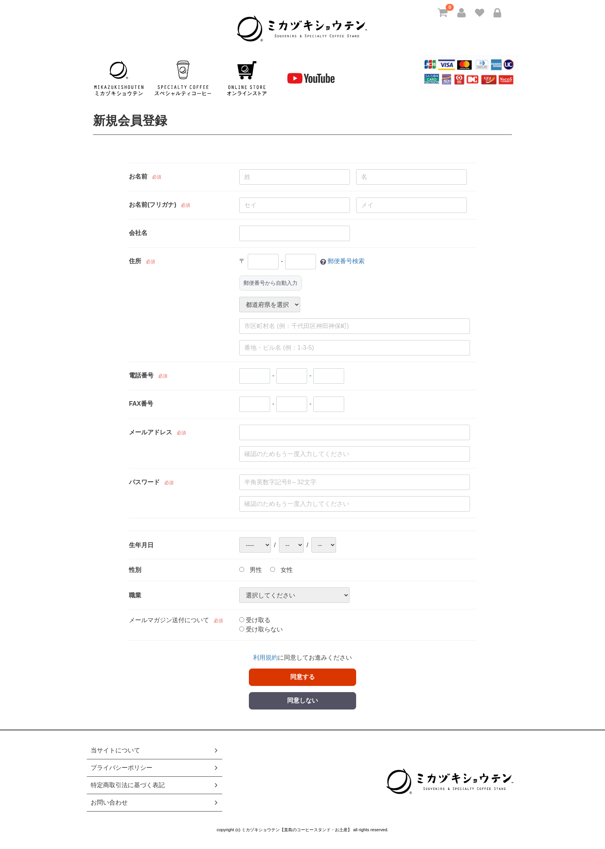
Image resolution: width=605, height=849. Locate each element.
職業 (135, 595)
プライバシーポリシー (155, 767)
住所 (135, 261)
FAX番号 (141, 404)
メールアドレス (150, 432)
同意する (302, 677)
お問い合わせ (155, 802)
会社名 (138, 233)
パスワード (144, 482)
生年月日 (141, 545)
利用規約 (265, 657)
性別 (135, 570)
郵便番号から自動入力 (270, 283)
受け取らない (261, 629)
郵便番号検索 (346, 261)
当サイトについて (155, 750)
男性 (250, 570)
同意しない (302, 700)
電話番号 (141, 376)
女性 (281, 570)
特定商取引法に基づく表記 (155, 785)
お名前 (138, 177)
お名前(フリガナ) (152, 205)
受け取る (254, 620)
